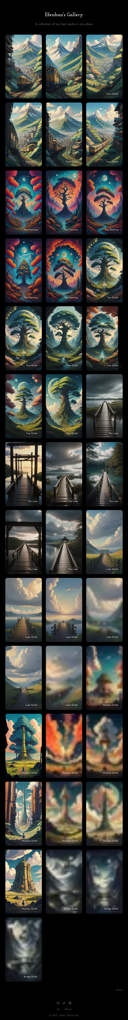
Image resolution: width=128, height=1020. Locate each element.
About (68, 1009)
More (119, 990)
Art (58, 1009)
